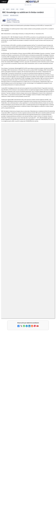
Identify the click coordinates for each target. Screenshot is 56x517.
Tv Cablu (22, 9)
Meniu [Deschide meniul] (3, 2)
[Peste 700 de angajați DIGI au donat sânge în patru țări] (28, 424)
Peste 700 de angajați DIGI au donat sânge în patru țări (19, 407)
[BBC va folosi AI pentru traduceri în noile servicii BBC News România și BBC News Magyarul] (50, 329)
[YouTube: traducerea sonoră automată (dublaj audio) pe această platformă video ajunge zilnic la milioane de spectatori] (50, 319)
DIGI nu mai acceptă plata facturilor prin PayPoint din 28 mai (23, 368)
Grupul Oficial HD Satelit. (40, 265)
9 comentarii (5, 15)
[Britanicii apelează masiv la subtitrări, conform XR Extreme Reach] (50, 298)
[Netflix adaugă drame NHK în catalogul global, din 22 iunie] (50, 308)
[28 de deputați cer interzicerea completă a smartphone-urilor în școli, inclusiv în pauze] (50, 391)
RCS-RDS (12, 9)
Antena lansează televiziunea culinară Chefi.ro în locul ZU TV (23, 337)
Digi (4, 9)
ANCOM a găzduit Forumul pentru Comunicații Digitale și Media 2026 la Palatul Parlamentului (26, 442)
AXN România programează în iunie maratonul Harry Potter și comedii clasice (25, 379)
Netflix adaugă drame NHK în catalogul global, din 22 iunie (22, 306)
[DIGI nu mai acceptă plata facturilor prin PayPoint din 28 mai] (50, 370)
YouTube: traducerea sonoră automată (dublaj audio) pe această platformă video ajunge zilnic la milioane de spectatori (24, 317)
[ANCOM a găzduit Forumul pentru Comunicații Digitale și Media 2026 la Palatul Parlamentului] (28, 459)
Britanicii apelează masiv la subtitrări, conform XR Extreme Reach (24, 296)
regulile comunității (22, 263)
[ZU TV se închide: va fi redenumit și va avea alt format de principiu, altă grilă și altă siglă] (50, 360)
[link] (28, 298)
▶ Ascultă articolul (14, 15)
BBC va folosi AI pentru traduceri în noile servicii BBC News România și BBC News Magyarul (26, 327)
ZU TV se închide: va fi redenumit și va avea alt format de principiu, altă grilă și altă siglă (25, 358)
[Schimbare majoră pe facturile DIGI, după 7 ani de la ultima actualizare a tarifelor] (50, 350)
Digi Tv (7, 9)
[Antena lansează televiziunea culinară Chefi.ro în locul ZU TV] (50, 339)
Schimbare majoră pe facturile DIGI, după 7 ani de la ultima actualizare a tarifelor (26, 348)
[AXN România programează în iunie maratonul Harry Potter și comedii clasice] (50, 381)
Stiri (17, 9)
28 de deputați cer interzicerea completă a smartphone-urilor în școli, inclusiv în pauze (25, 389)
